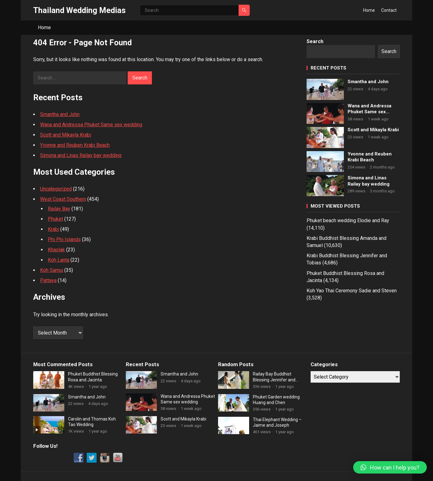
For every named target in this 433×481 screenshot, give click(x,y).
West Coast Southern (63, 199)
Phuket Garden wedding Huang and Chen (276, 399)
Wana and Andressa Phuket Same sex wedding (91, 125)
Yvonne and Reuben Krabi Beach (75, 145)
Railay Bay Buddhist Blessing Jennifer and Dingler (274, 376)
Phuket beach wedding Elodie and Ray (348, 220)
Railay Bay (59, 209)
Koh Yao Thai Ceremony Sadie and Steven (352, 291)
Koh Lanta (58, 260)
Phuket (55, 219)
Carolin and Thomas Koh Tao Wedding (92, 421)
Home (369, 10)
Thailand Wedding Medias (79, 10)
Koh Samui (51, 270)
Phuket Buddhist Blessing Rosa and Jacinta (93, 376)
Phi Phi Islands (64, 239)
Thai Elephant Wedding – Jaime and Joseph (277, 422)
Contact (389, 10)
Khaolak (56, 250)
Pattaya (48, 280)
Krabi (53, 229)
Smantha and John (60, 114)
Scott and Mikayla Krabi (65, 135)
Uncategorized (56, 189)
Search (315, 41)
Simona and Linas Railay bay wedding (80, 155)
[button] (390, 467)
